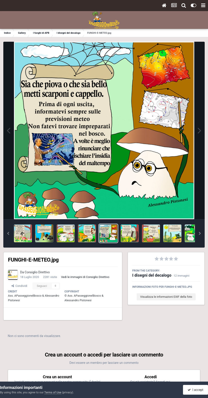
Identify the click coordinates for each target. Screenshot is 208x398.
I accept (195, 390)
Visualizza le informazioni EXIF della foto (166, 296)
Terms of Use (52, 392)
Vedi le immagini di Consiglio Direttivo (85, 277)
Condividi (19, 286)
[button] (8, 233)
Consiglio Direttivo (37, 272)
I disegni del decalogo (151, 275)
